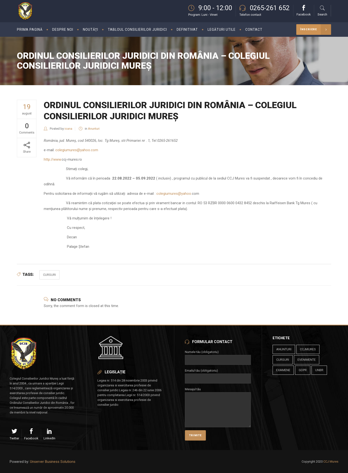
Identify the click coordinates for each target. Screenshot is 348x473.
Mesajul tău (218, 392)
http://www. (53, 159)
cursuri (49, 275)
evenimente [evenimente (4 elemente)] (306, 359)
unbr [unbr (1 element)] (319, 370)
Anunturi (94, 128)
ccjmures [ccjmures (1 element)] (308, 349)
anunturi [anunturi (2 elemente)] (283, 349)
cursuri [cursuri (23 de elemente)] (282, 359)
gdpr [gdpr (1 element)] (303, 370)
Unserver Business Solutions (52, 461)
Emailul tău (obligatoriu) (218, 374)
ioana (68, 128)
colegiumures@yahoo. (174, 193)
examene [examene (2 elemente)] (283, 370)
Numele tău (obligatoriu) (218, 356)
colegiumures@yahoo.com (76, 150)
